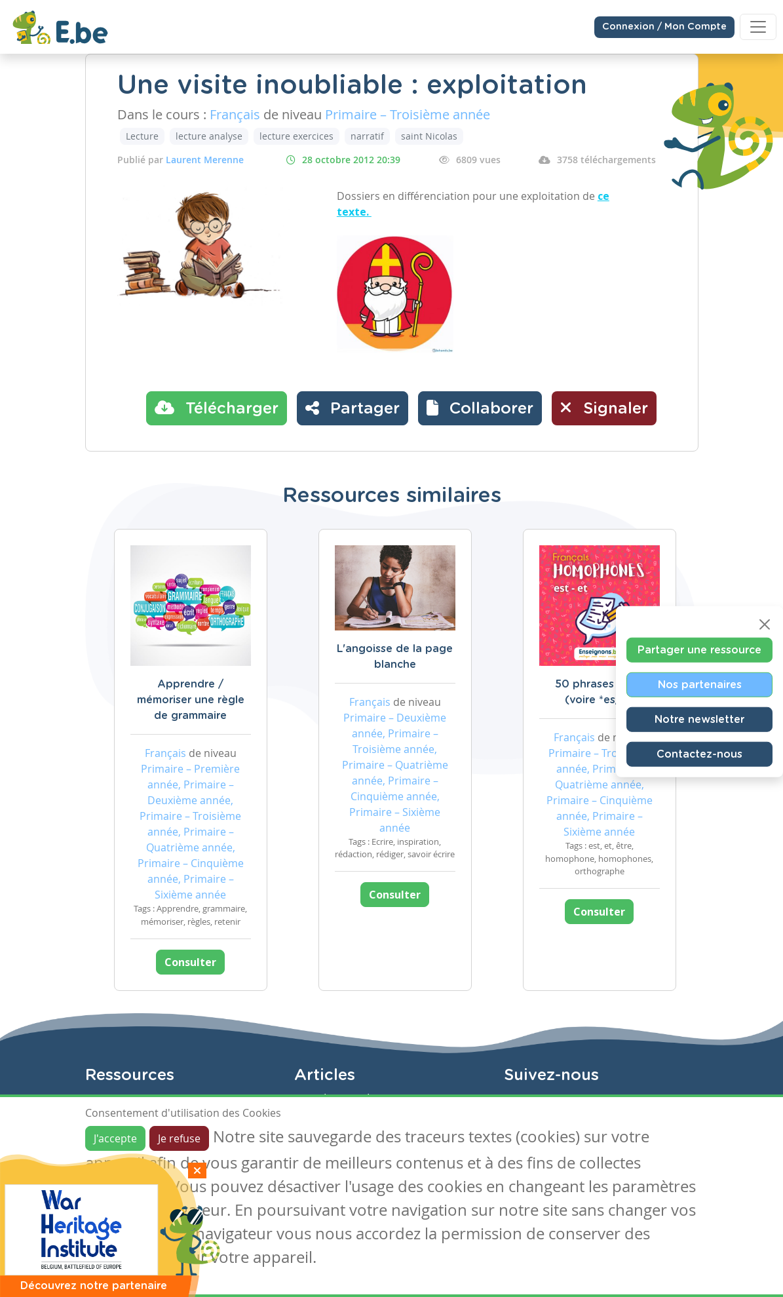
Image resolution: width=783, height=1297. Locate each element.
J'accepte (115, 1138)
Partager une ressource (699, 649)
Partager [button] (352, 407)
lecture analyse (209, 136)
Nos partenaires (700, 684)
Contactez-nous (699, 753)
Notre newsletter (699, 719)
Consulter (190, 962)
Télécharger (216, 407)
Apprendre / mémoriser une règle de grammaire (190, 700)
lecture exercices (296, 136)
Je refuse (179, 1138)
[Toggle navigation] (758, 27)
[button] (480, 408)
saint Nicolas (429, 136)
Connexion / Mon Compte (664, 26)
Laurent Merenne (205, 159)
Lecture (142, 136)
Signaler (604, 407)
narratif (367, 136)
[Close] (765, 624)
